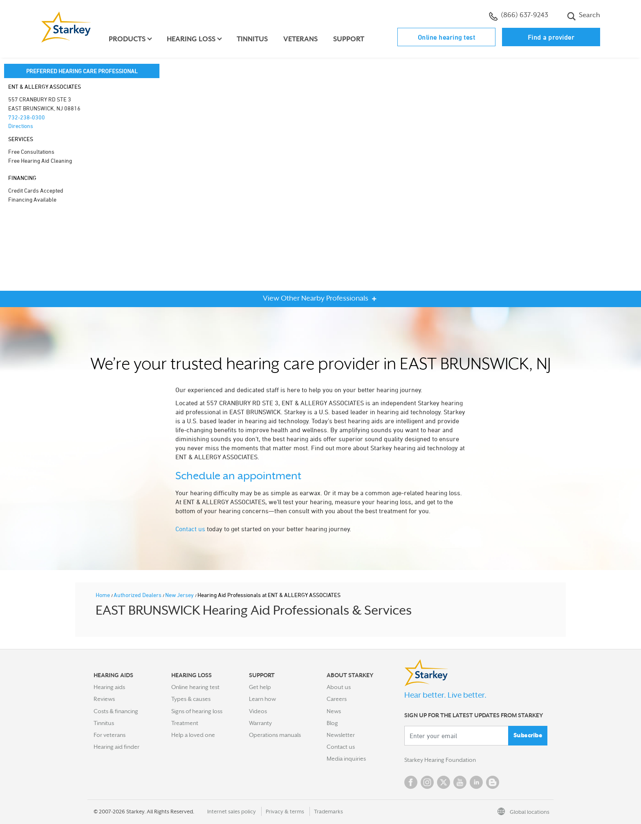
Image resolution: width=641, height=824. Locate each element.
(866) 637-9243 (518, 16)
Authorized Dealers (138, 594)
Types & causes (191, 699)
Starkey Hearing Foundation (440, 760)
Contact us (190, 528)
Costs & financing (116, 711)
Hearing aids (109, 687)
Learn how (262, 699)
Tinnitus (252, 39)
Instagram (427, 782)
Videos (258, 711)
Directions (20, 125)
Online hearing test (446, 37)
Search (583, 16)
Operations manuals (275, 735)
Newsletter (341, 735)
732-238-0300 (26, 117)
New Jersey (180, 594)
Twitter (443, 782)
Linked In (476, 782)
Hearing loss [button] (191, 39)
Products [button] (127, 39)
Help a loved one (193, 735)
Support (349, 39)
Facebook (410, 782)
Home (103, 594)
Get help (260, 687)
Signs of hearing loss (196, 711)
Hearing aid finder (116, 746)
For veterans (110, 735)
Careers (337, 699)
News (334, 711)
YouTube (459, 782)
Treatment (184, 723)
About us (339, 687)
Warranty (260, 723)
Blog (332, 723)
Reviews (104, 699)
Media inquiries (346, 758)
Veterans (301, 39)
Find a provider (551, 37)
